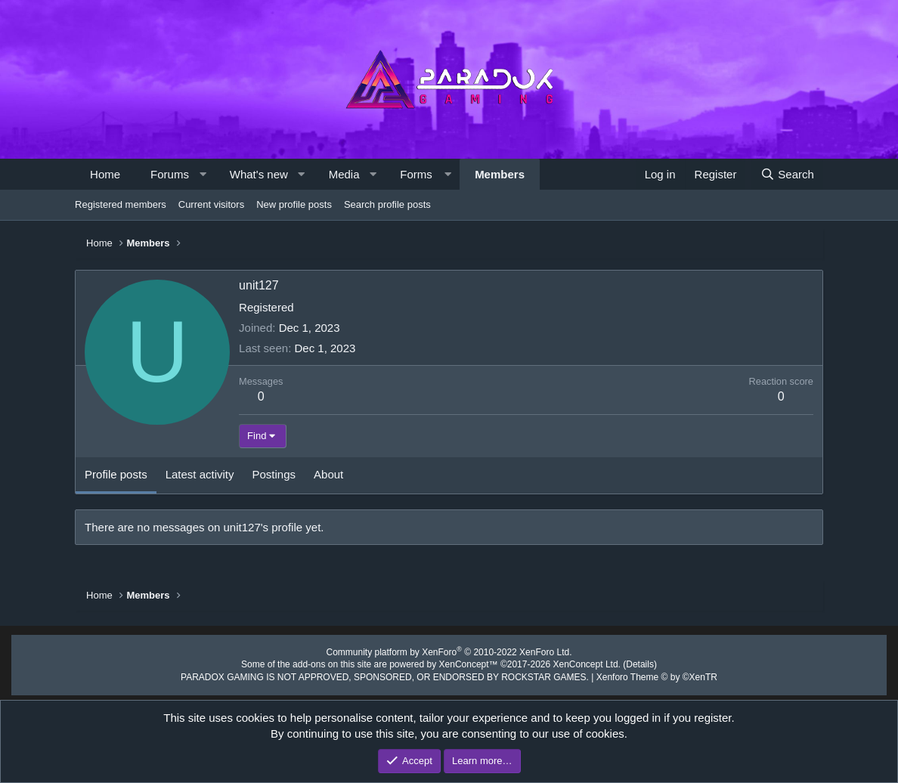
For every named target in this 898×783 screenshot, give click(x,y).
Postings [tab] (274, 474)
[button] (202, 174)
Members (500, 174)
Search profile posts (387, 204)
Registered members (120, 204)
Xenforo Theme (639, 674)
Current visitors (211, 204)
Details (624, 662)
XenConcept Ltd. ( (578, 662)
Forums (169, 174)
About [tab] (328, 474)
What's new (259, 174)
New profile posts (294, 204)
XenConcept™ (467, 662)
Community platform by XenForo (449, 651)
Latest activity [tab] (200, 474)
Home (105, 174)
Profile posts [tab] (116, 474)
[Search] (787, 174)
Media (344, 174)
